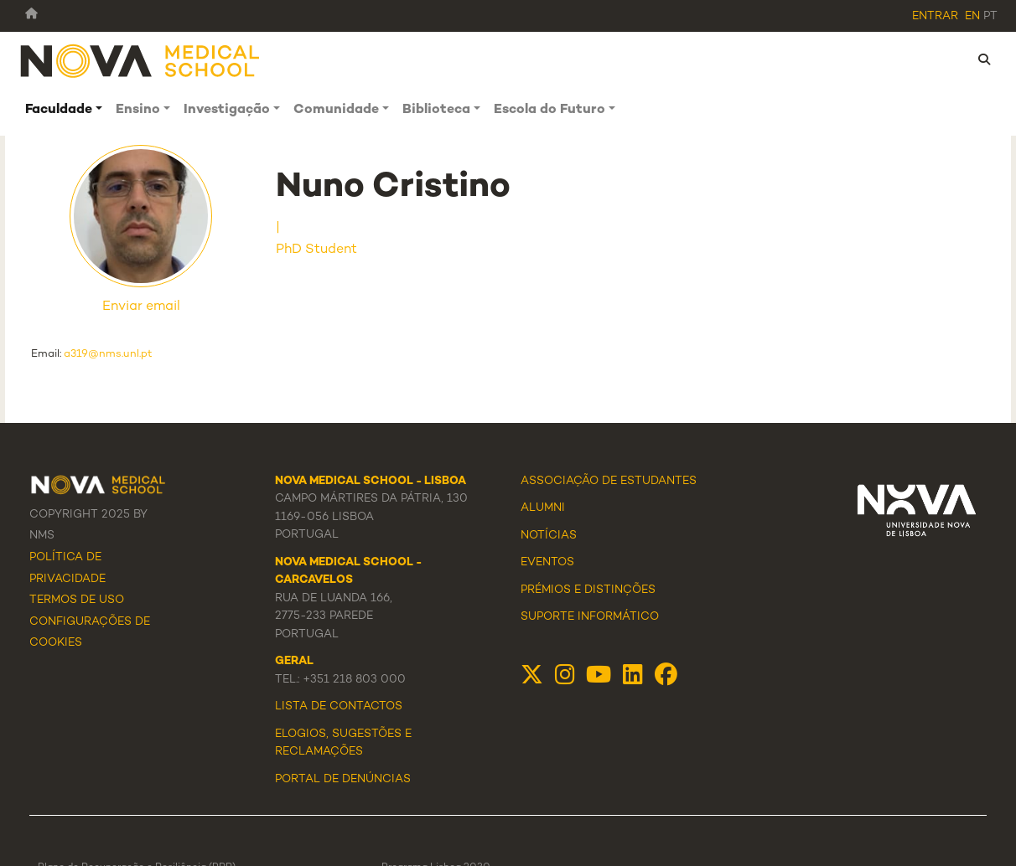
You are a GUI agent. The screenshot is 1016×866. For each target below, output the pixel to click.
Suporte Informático (590, 617)
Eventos (547, 563)
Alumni (543, 508)
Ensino (138, 110)
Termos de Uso (76, 600)
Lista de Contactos (338, 707)
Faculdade (58, 110)
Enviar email (141, 307)
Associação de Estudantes (609, 481)
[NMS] (140, 60)
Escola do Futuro (549, 110)
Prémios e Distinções (588, 590)
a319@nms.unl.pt (108, 354)
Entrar (935, 17)
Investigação (227, 110)
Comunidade (336, 110)
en (972, 17)
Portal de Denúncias (343, 780)
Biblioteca (436, 110)
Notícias (549, 536)
